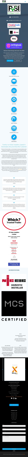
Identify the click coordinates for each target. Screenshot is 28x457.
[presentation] (9, 445)
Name (3, 424)
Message (3, 435)
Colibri (24, 454)
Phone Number (4, 431)
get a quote (20, 169)
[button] (2, 369)
